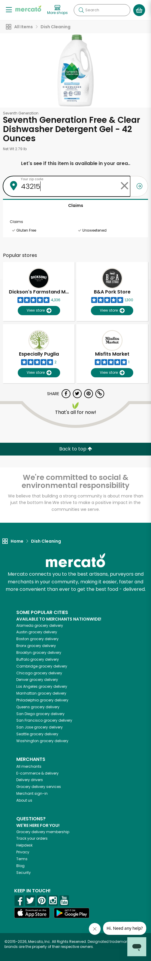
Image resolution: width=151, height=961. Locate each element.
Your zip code (32, 179)
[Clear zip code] (124, 186)
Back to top (75, 448)
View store (39, 310)
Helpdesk (24, 845)
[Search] (102, 10)
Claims (75, 205)
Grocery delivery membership (42, 831)
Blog (20, 865)
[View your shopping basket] (139, 10)
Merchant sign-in (32, 793)
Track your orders (32, 838)
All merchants (28, 766)
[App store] (32, 912)
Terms (22, 858)
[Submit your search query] (81, 10)
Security (23, 872)
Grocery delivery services (38, 786)
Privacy (22, 852)
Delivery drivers (29, 779)
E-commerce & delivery (37, 773)
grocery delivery (39, 625)
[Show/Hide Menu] (9, 9)
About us (24, 800)
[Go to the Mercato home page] (28, 8)
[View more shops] (57, 10)
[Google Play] (71, 913)
